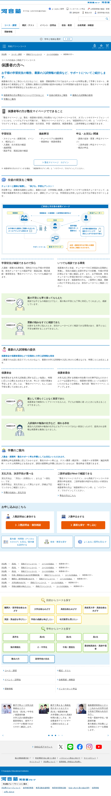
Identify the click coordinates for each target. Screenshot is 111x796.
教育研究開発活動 (59, 788)
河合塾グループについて (11, 788)
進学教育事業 (28, 788)
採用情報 (95, 788)
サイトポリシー (90, 758)
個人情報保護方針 (23, 758)
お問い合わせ (9, 792)
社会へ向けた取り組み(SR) (79, 788)
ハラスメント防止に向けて (70, 758)
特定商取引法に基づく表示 (45, 758)
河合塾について (49, 762)
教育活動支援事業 (43, 788)
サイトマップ (34, 762)
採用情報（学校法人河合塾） (70, 762)
